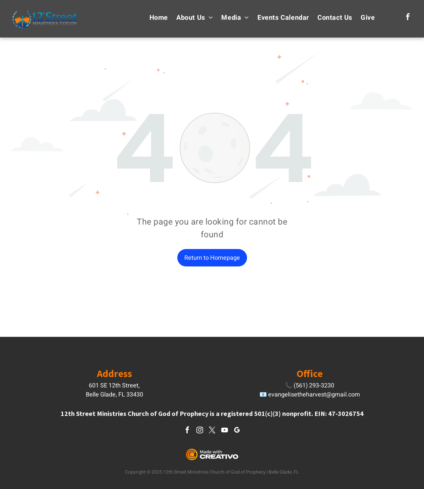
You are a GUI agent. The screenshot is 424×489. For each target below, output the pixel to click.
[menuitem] (154, 18)
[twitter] (212, 431)
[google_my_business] (237, 431)
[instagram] (200, 431)
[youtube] (225, 431)
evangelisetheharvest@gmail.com (314, 394)
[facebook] (408, 17)
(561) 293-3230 (314, 385)
